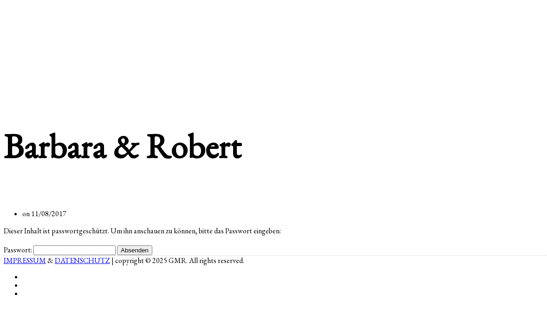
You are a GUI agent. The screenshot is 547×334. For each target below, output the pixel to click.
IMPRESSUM (25, 260)
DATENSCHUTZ (82, 260)
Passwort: (60, 250)
